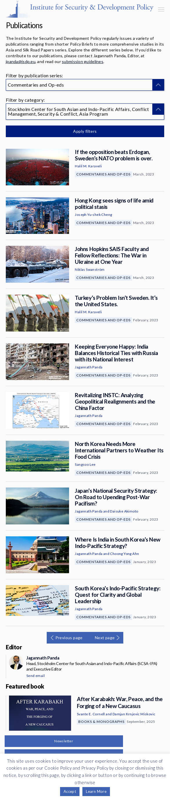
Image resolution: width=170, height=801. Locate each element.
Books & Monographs (101, 721)
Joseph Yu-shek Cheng (93, 214)
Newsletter (63, 741)
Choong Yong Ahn (124, 553)
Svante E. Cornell (91, 714)
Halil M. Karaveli (88, 166)
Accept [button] (70, 791)
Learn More (96, 791)
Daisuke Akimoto (124, 511)
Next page (105, 637)
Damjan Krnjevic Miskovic (134, 714)
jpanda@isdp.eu (20, 61)
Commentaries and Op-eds (103, 174)
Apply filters (85, 131)
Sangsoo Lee (85, 464)
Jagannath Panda (88, 367)
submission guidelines (82, 61)
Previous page (69, 637)
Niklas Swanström (89, 269)
